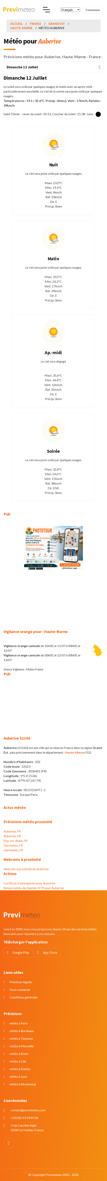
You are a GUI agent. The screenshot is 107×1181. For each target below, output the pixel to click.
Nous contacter (19, 989)
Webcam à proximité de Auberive (26, 869)
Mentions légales (20, 982)
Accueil (16, 23)
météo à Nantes (20, 1069)
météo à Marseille (21, 1046)
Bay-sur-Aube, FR (15, 840)
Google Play (21, 952)
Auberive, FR (12, 831)
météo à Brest (18, 1053)
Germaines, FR (13, 845)
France (35, 23)
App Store (50, 952)
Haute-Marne (21, 28)
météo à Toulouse (21, 1038)
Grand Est (56, 23)
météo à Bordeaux (21, 1031)
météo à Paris (18, 1023)
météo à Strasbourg (22, 1084)
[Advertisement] (53, 602)
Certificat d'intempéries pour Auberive (29, 883)
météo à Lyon (18, 1076)
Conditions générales (23, 997)
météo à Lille (17, 1061)
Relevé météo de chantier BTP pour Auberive (34, 888)
